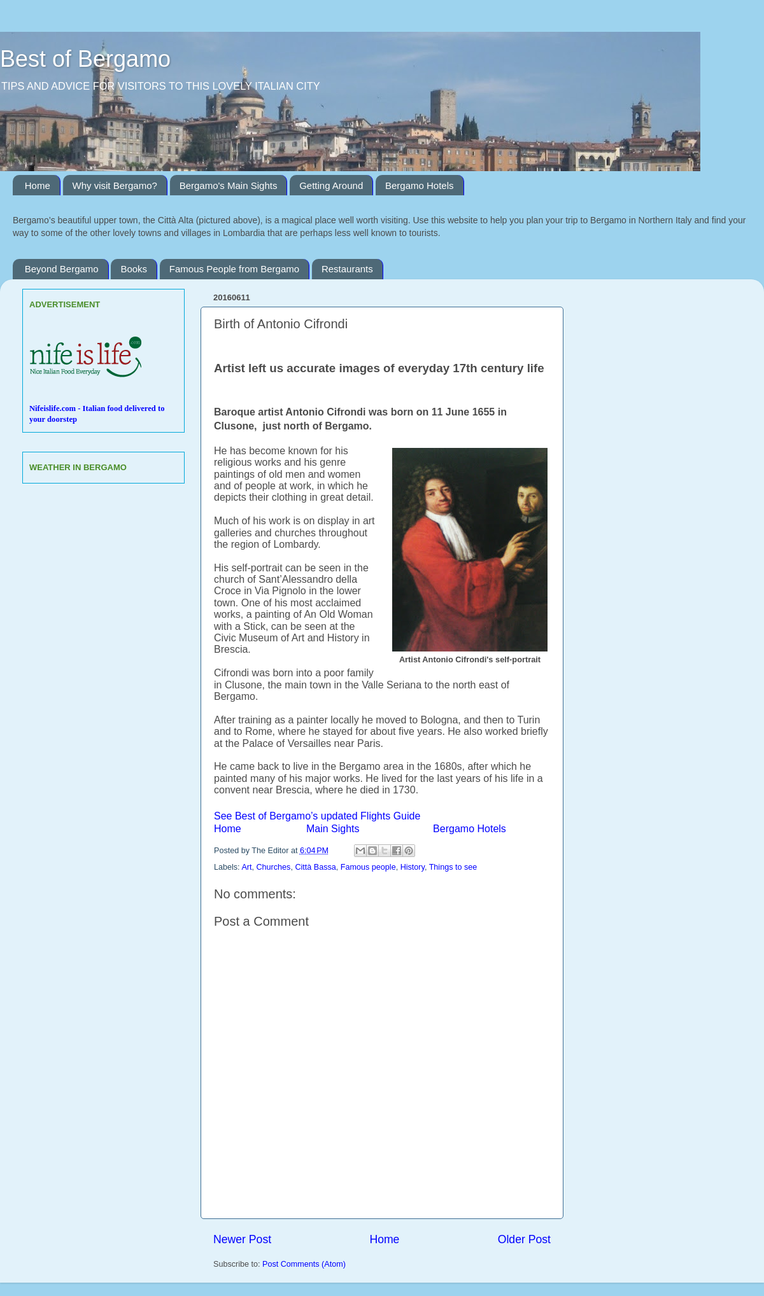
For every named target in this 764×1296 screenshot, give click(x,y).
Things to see (453, 867)
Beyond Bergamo (62, 268)
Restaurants (347, 268)
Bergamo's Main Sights (229, 185)
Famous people (368, 867)
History (412, 867)
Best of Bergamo (85, 59)
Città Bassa (315, 867)
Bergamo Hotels (419, 185)
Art (246, 867)
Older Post (524, 1239)
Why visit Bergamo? (115, 185)
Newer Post (242, 1239)
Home (37, 185)
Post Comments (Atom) (304, 1264)
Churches (274, 867)
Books (133, 268)
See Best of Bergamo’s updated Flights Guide (317, 816)
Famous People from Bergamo (234, 268)
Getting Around (331, 185)
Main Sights (333, 828)
